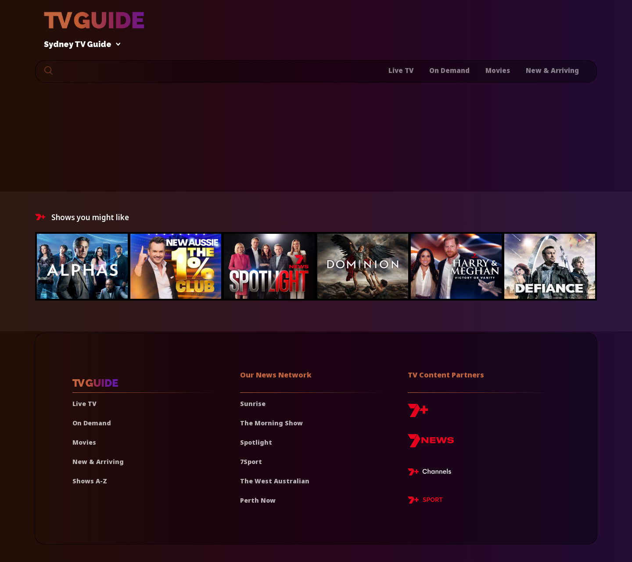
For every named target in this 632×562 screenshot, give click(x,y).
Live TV (400, 70)
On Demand (449, 70)
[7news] (431, 444)
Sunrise (253, 403)
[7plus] (418, 414)
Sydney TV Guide (80, 44)
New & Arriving (552, 70)
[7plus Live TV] (432, 473)
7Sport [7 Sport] (251, 461)
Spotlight (256, 442)
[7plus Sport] (425, 501)
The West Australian (274, 481)
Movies (497, 70)
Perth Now (258, 500)
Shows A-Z (89, 481)
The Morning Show (271, 423)
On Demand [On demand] (91, 423)
